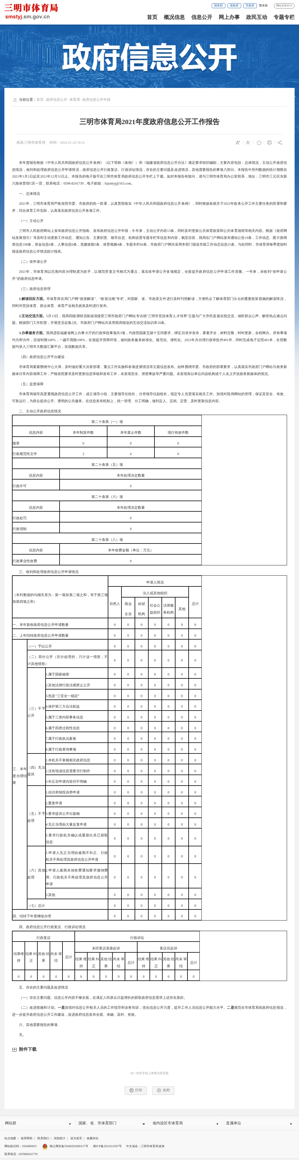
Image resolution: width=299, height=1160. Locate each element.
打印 (135, 1090)
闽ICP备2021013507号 (107, 1148)
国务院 (218, 5)
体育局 (74, 100)
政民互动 (256, 17)
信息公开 (201, 17)
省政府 (234, 5)
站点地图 (10, 1140)
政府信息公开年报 (96, 100)
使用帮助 (26, 1140)
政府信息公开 (56, 100)
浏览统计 (59, 1140)
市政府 (250, 5)
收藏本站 (92, 1140)
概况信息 (174, 17)
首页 (152, 17)
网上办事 (229, 17)
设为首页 (76, 1140)
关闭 (163, 1090)
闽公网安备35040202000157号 (65, 1148)
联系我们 (43, 1140)
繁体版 (263, 5)
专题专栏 (284, 17)
